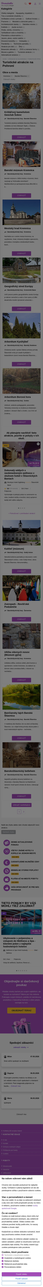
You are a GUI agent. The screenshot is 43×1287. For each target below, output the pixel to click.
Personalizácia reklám (12, 1267)
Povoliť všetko (21, 1274)
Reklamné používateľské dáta (15, 1264)
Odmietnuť (21, 1283)
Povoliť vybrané (21, 1279)
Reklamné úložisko (11, 1261)
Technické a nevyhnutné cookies (16, 1255)
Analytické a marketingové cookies (17, 1258)
